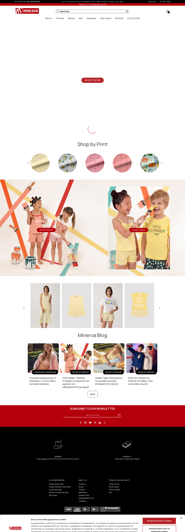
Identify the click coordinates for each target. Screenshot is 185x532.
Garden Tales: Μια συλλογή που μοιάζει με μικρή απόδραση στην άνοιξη (108, 380)
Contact (82, 490)
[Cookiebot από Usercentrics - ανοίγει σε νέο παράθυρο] (15, 527)
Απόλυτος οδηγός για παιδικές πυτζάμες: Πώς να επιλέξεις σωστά (140, 380)
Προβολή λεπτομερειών (140, 527)
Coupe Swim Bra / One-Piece (60, 487)
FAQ (110, 492)
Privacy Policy (114, 487)
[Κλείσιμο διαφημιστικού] (181, 501)
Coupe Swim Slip (55, 490)
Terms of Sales (114, 490)
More (92, 394)
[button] (58, 11)
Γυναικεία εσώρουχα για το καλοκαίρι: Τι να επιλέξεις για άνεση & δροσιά (42, 380)
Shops (81, 487)
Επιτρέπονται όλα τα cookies (159, 504)
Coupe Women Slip (56, 484)
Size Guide (53, 495)
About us (82, 484)
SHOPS (153, 1)
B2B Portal (83, 492)
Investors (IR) (84, 495)
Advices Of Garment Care (59, 492)
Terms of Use (114, 484)
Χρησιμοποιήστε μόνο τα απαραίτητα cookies (159, 513)
